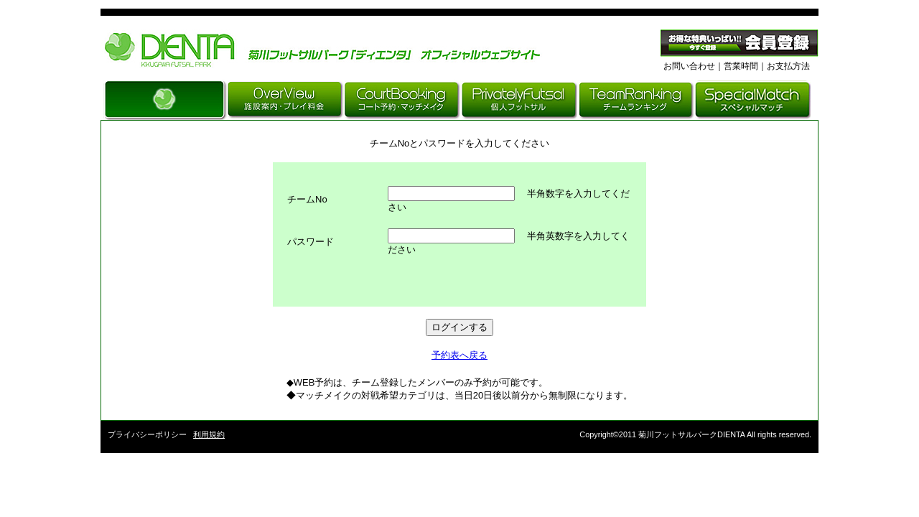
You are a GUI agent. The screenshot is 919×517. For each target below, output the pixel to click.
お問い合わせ (689, 66)
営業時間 (741, 66)
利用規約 (209, 434)
